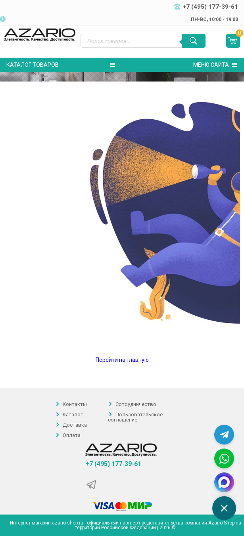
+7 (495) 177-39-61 (113, 464)
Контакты (75, 404)
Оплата (72, 435)
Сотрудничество (135, 404)
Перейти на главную (122, 360)
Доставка (75, 425)
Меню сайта (215, 65)
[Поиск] (194, 41)
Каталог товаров (60, 65)
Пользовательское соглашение (135, 417)
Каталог (73, 415)
